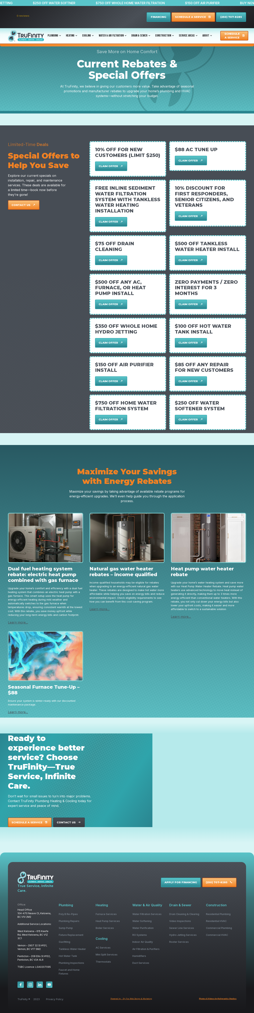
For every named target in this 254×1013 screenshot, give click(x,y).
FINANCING (158, 16)
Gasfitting (64, 941)
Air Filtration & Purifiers (146, 949)
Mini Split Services (106, 954)
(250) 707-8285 (231, 16)
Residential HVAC (216, 921)
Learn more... (18, 622)
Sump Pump (66, 928)
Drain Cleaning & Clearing (184, 914)
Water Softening (142, 921)
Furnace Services (106, 914)
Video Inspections (180, 921)
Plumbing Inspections (71, 962)
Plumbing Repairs (69, 921)
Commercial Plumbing (219, 928)
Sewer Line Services (181, 928)
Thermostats (103, 961)
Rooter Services (179, 941)
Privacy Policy (54, 999)
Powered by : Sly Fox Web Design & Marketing (131, 999)
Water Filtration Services (147, 914)
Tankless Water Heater (72, 949)
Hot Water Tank (68, 955)
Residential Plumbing (218, 914)
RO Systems (139, 934)
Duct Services (140, 962)
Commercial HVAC (217, 934)
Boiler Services (105, 928)
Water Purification (143, 928)
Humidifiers (139, 955)
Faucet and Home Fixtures (69, 971)
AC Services (103, 947)
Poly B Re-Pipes (68, 914)
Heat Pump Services (108, 921)
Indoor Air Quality (142, 941)
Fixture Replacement (71, 934)
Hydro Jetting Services (183, 934)
